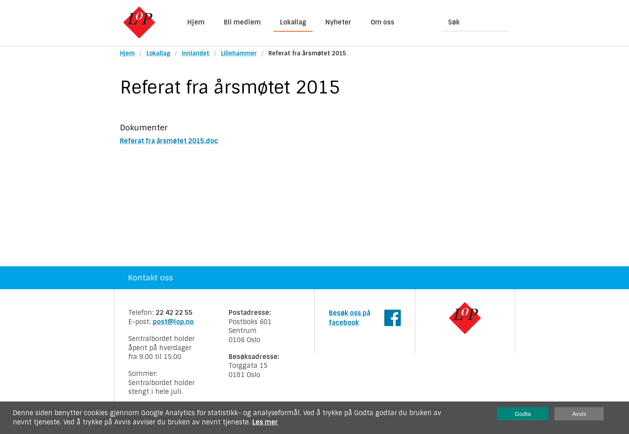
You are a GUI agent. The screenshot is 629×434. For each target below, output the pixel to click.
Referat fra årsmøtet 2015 (307, 53)
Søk (454, 22)
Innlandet (195, 53)
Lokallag (293, 22)
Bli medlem (242, 22)
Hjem (196, 22)
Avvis (579, 414)
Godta (523, 414)
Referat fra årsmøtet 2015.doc (169, 141)
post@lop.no (173, 322)
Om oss (382, 22)
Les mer (265, 422)
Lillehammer (239, 53)
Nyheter (338, 22)
